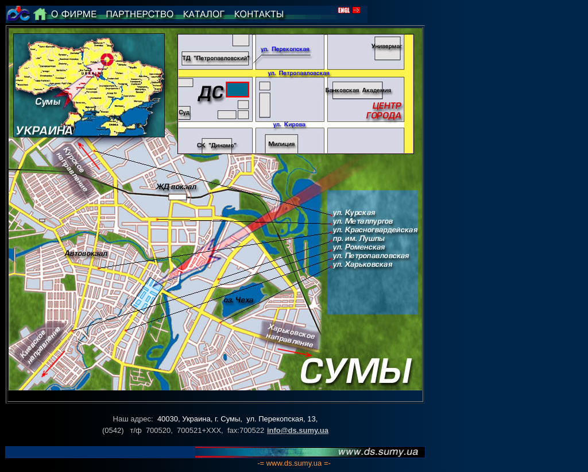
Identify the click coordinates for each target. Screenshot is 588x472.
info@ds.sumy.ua (297, 430)
